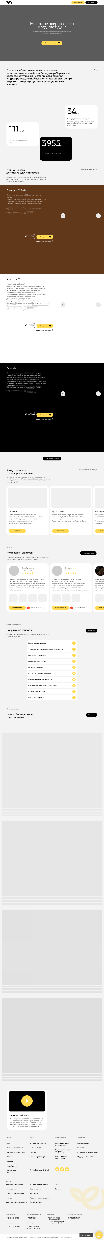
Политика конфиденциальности (16, 1237)
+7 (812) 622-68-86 (39, 1169)
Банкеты (9, 1198)
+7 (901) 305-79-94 (13, 1226)
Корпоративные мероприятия (61, 1157)
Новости (9, 1161)
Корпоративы (11, 1189)
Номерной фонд (83, 1143)
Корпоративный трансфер (39, 1184)
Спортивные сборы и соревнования (62, 1144)
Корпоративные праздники (40, 1198)
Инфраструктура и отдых (15, 1152)
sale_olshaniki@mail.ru (57, 1221)
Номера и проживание (14, 1148)
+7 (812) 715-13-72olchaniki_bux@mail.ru (34, 1227)
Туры (57, 1184)
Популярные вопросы (11, 1171)
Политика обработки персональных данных (44, 1237)
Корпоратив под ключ (38, 1143)
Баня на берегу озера (37, 1157)
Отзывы (9, 1157)
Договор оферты (66, 1237)
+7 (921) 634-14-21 (73, 1218)
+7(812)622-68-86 (12, 1218)
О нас (8, 1143)
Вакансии (58, 1189)
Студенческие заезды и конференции (63, 1151)
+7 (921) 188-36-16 (33, 1218)
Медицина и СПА (36, 1148)
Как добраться (11, 1166)
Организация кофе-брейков (16, 1202)
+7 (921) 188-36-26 (53, 1218)
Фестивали (34, 1193)
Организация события (14, 1184)
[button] (17, 608)
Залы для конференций (15, 1193)
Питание (33, 1152)
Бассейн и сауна (36, 1202)
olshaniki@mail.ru (54, 1219)
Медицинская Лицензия (86, 1157)
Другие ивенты (35, 1189)
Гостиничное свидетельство (87, 1152)
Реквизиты (81, 1148)
